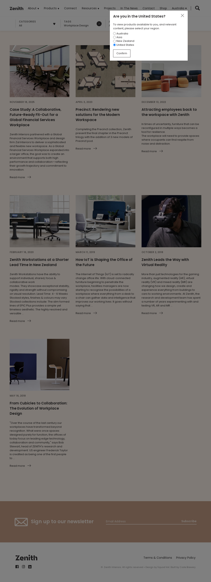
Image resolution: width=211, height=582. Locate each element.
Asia (117, 37)
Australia (120, 33)
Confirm (121, 53)
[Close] (182, 16)
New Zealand (123, 41)
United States (123, 45)
